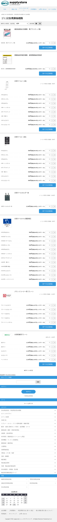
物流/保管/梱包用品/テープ (8, 472)
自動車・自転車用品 (7, 433)
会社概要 (3, 510)
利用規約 (3, 513)
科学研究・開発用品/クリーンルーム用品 (13, 436)
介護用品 (3, 446)
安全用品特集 (5, 487)
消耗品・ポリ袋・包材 (7, 453)
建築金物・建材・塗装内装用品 (10, 430)
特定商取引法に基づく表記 (25, 510)
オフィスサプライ (6, 413)
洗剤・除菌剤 (5, 456)
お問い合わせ (43, 9)
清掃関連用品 (5, 449)
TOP (4, 9)
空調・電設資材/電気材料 (8, 466)
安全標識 (27, 14)
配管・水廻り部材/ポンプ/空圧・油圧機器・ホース (15, 426)
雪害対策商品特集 (35, 479)
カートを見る (52, 9)
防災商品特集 (33, 483)
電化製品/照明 (5, 463)
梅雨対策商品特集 (6, 479)
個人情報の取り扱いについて (44, 510)
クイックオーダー (23, 9)
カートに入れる (47, 47)
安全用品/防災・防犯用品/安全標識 (15, 14)
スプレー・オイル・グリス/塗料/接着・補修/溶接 (15, 423)
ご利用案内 (33, 9)
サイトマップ (13, 513)
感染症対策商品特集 (7, 483)
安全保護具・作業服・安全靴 (9, 469)
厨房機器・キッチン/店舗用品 (9, 440)
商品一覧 (14, 9)
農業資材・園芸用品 (7, 443)
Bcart (50, 519)
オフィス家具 (5, 417)
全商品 (3, 14)
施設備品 (3, 459)
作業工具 (3, 420)
